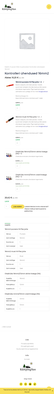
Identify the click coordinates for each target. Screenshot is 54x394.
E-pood (12, 67)
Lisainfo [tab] (7, 225)
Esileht (7, 67)
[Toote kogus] (18, 108)
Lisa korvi (17, 207)
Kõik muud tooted (22, 67)
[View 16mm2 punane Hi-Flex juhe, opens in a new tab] (43, 82)
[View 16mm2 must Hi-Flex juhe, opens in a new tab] (41, 117)
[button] (9, 85)
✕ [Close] (52, 391)
